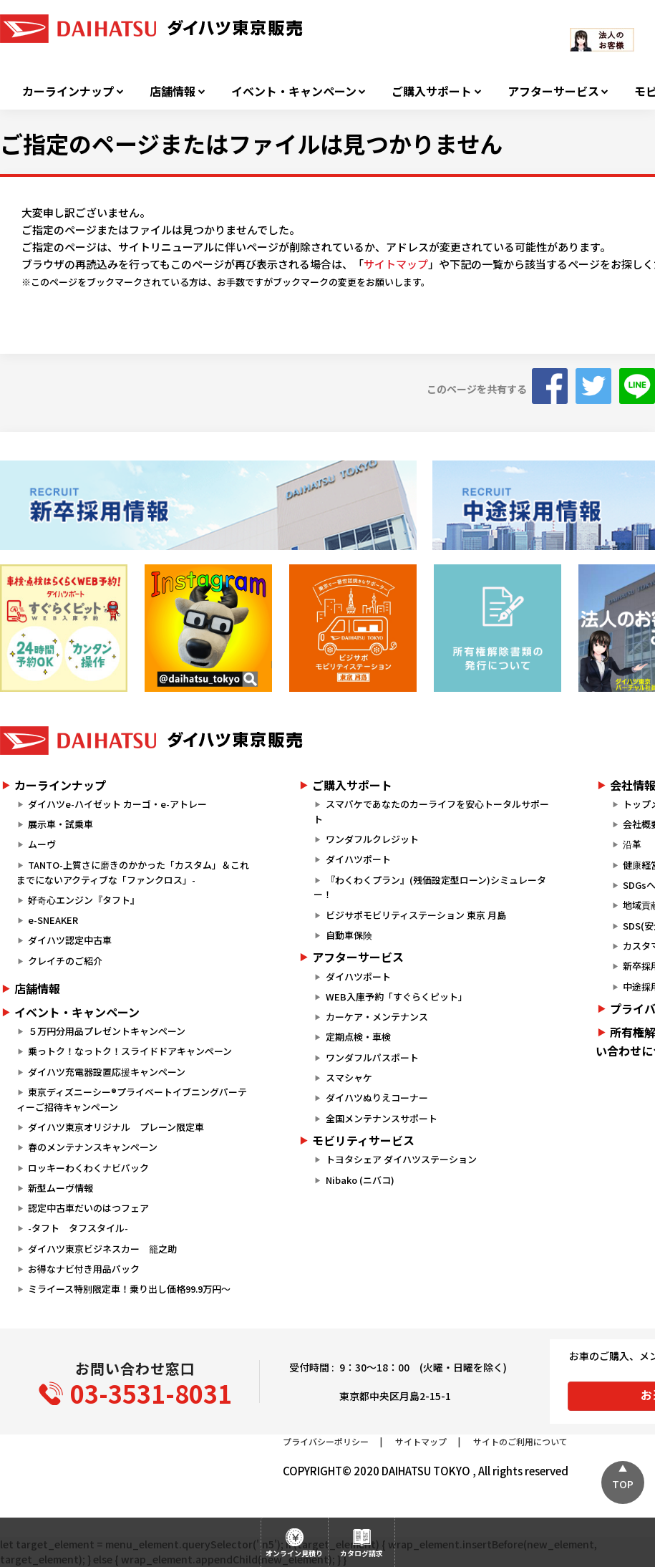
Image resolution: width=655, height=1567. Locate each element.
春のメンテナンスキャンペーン (92, 1147)
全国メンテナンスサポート (381, 1118)
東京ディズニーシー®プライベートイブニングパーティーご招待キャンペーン (131, 1099)
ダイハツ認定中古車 (70, 940)
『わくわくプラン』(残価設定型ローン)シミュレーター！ (429, 887)
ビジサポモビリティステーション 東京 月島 (416, 915)
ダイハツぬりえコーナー (377, 1097)
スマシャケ (349, 1077)
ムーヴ (42, 844)
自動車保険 (349, 935)
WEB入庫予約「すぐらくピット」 (396, 996)
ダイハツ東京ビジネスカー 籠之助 (102, 1248)
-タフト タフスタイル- (78, 1228)
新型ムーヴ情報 (60, 1188)
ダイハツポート (358, 859)
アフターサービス (553, 91)
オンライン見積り (294, 1553)
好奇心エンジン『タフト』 (84, 900)
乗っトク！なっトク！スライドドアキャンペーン (130, 1051)
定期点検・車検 (358, 1036)
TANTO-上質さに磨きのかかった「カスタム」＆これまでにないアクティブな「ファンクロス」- (132, 872)
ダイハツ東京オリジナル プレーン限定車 (116, 1127)
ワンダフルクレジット (372, 839)
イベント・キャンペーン (293, 91)
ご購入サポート (432, 91)
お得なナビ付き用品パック (88, 1269)
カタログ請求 (361, 1553)
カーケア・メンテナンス (377, 1016)
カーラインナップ (68, 91)
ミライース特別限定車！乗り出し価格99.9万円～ (129, 1289)
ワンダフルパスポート (372, 1057)
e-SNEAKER (53, 920)
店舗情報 (172, 91)
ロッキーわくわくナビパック (88, 1168)
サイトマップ (396, 263)
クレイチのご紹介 (65, 961)
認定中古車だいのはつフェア (88, 1208)
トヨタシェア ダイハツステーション (401, 1159)
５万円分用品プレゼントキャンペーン (106, 1031)
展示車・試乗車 (60, 824)
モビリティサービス (363, 1140)
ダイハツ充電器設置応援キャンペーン (106, 1072)
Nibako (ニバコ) (360, 1180)
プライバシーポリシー (326, 1441)
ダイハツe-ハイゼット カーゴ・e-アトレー (117, 804)
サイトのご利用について (520, 1441)
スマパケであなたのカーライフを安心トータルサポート (431, 811)
